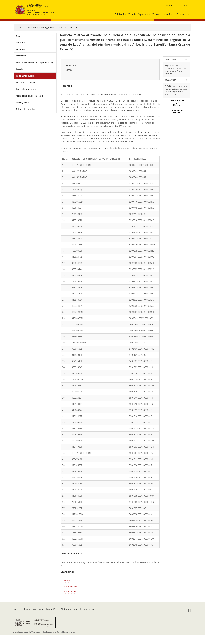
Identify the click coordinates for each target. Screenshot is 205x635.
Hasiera (17, 609)
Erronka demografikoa (163, 14)
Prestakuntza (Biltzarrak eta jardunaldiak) (34, 62)
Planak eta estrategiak (26, 82)
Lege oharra (87, 609)
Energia (132, 14)
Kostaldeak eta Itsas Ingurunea (40, 27)
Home (20, 27)
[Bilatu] (185, 5)
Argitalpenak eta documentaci (29, 95)
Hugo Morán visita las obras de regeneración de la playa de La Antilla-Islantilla (175, 69)
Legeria (19, 69)
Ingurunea (143, 14)
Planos (67, 580)
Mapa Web (52, 609)
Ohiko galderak (23, 102)
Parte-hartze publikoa (67, 27)
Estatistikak (21, 55)
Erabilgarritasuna (34, 609)
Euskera (166, 5)
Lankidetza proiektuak (26, 89)
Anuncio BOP (70, 591)
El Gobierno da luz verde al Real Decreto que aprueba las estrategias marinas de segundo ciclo (176, 90)
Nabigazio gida (69, 609)
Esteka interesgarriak (25, 109)
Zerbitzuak (181, 14)
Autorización (70, 586)
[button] (150, 14)
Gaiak (18, 36)
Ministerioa (120, 14)
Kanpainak (21, 49)
